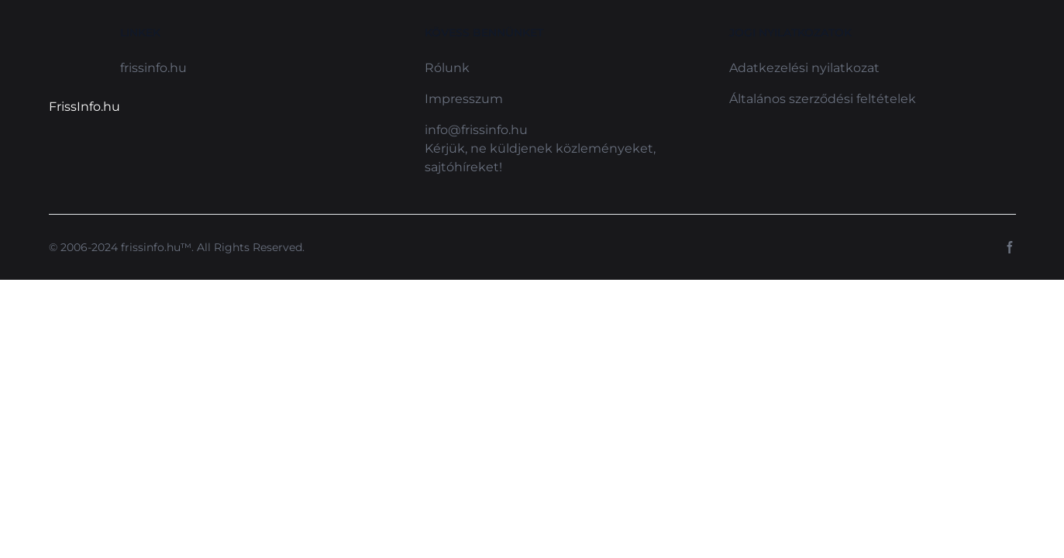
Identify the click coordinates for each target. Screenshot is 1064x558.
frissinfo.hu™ (156, 247)
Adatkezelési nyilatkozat (804, 67)
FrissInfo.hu (84, 106)
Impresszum (464, 98)
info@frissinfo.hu (476, 129)
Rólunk (447, 67)
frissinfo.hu (153, 67)
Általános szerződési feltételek (822, 98)
